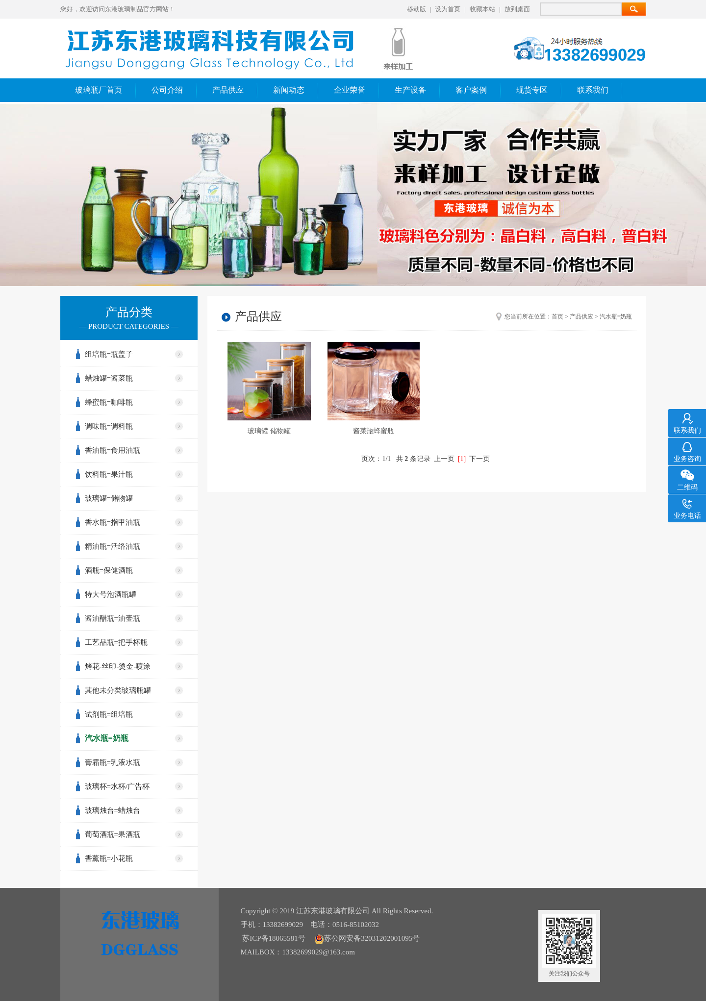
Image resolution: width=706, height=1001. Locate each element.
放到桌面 (517, 9)
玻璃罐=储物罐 (109, 498)
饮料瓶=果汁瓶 (109, 474)
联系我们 (592, 90)
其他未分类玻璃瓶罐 (118, 690)
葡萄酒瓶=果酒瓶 (112, 834)
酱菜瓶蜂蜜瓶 (373, 431)
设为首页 (447, 9)
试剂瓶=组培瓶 (109, 714)
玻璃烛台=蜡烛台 (112, 810)
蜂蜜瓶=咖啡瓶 (109, 402)
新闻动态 (288, 90)
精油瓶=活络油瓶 (112, 546)
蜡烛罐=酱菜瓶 (109, 378)
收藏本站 (482, 9)
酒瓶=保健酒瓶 (109, 570)
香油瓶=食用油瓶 (112, 450)
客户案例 (471, 90)
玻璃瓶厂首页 (98, 90)
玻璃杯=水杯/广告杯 (117, 786)
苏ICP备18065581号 (273, 938)
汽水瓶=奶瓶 (106, 738)
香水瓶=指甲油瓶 (112, 522)
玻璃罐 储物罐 (269, 431)
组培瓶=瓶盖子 (109, 354)
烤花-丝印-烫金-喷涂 (118, 666)
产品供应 (228, 90)
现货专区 (532, 90)
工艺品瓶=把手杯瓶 (116, 642)
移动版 (416, 9)
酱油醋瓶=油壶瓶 (112, 618)
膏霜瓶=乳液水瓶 (112, 762)
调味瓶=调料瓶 (109, 426)
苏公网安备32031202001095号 (367, 938)
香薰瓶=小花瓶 (109, 858)
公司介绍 (167, 90)
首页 (557, 316)
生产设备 (410, 90)
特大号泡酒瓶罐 (110, 594)
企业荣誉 (349, 90)
